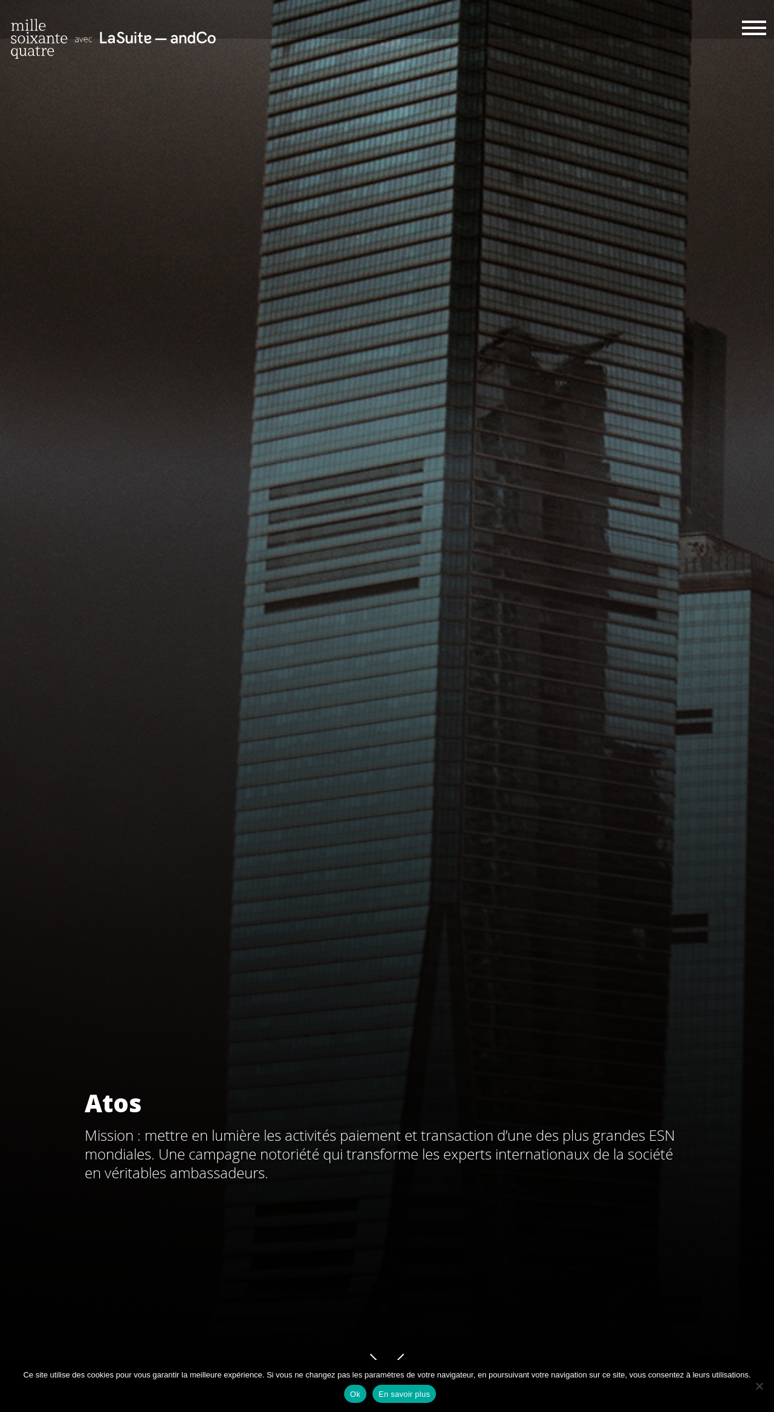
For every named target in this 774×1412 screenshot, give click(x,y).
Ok (355, 1394)
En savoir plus (404, 1394)
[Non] (759, 1386)
